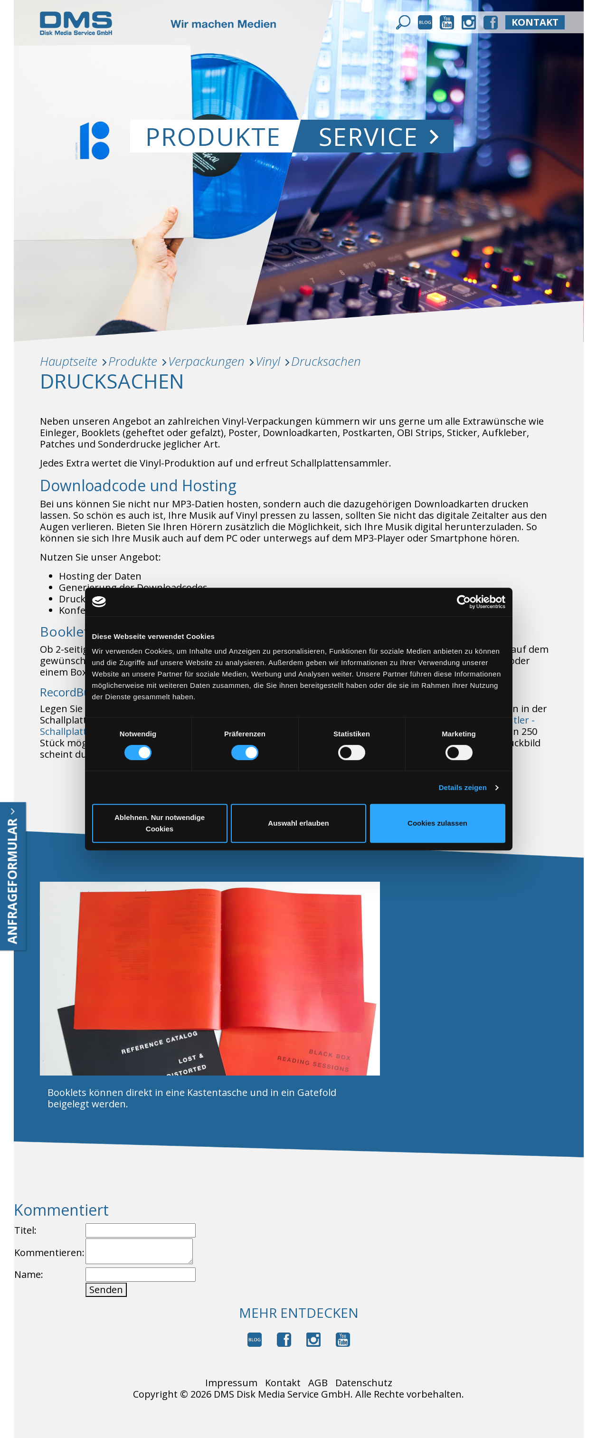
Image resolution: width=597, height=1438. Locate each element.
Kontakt (283, 1383)
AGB (318, 1383)
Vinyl (268, 361)
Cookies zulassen (437, 823)
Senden (106, 1289)
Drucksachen (326, 361)
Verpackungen (206, 361)
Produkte (213, 136)
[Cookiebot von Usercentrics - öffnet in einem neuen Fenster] (463, 602)
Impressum (231, 1383)
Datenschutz (363, 1383)
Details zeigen (463, 787)
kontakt (535, 22)
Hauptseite (68, 361)
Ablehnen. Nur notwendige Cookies (159, 823)
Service (378, 136)
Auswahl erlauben (298, 823)
